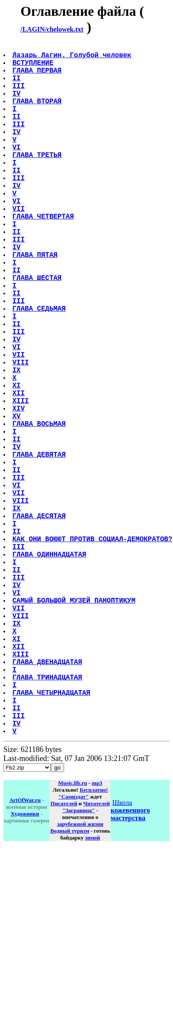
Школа (130, 964)
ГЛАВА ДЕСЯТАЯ (40, 621)
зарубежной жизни (80, 977)
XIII (21, 480)
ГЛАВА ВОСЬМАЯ (40, 508)
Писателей (63, 957)
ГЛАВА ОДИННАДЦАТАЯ (50, 668)
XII (19, 471)
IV (17, 105)
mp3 (97, 936)
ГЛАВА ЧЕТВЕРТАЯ (44, 255)
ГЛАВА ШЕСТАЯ (37, 330)
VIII (21, 433)
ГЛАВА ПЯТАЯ (36, 302)
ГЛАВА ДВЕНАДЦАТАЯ (48, 799)
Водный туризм (69, 984)
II (17, 86)
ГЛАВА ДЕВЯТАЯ (40, 546)
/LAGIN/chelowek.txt (52, 29)
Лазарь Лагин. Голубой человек (72, 58)
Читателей (96, 957)
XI (17, 461)
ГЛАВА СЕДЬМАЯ (40, 368)
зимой (92, 991)
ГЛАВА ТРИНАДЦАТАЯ (48, 818)
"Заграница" (78, 964)
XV (17, 499)
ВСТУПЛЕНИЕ (33, 67)
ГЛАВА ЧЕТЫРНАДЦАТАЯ (52, 837)
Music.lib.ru (72, 936)
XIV (19, 490)
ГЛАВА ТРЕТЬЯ (37, 180)
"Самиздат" (74, 950)
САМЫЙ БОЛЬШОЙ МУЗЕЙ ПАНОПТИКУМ (74, 724)
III (19, 95)
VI (17, 170)
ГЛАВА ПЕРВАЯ (37, 77)
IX (17, 443)
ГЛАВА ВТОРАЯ (37, 114)
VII (19, 246)
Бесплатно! (94, 943)
